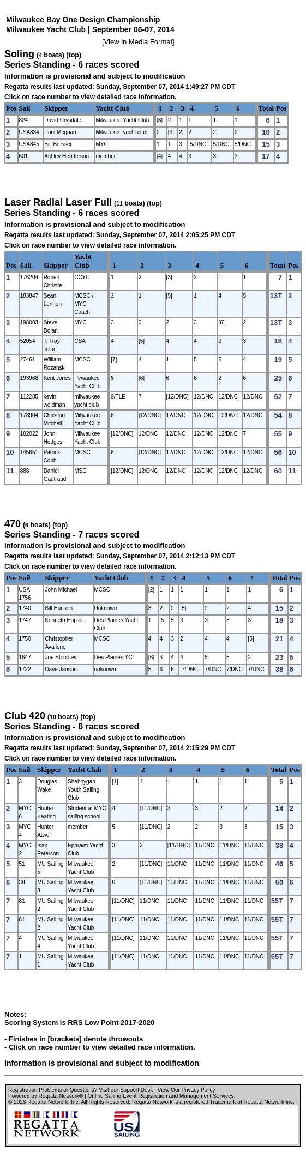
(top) (73, 55)
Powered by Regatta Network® (45, 1096)
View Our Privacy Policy (186, 1090)
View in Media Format (138, 42)
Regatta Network (47, 1102)
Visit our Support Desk (126, 1090)
